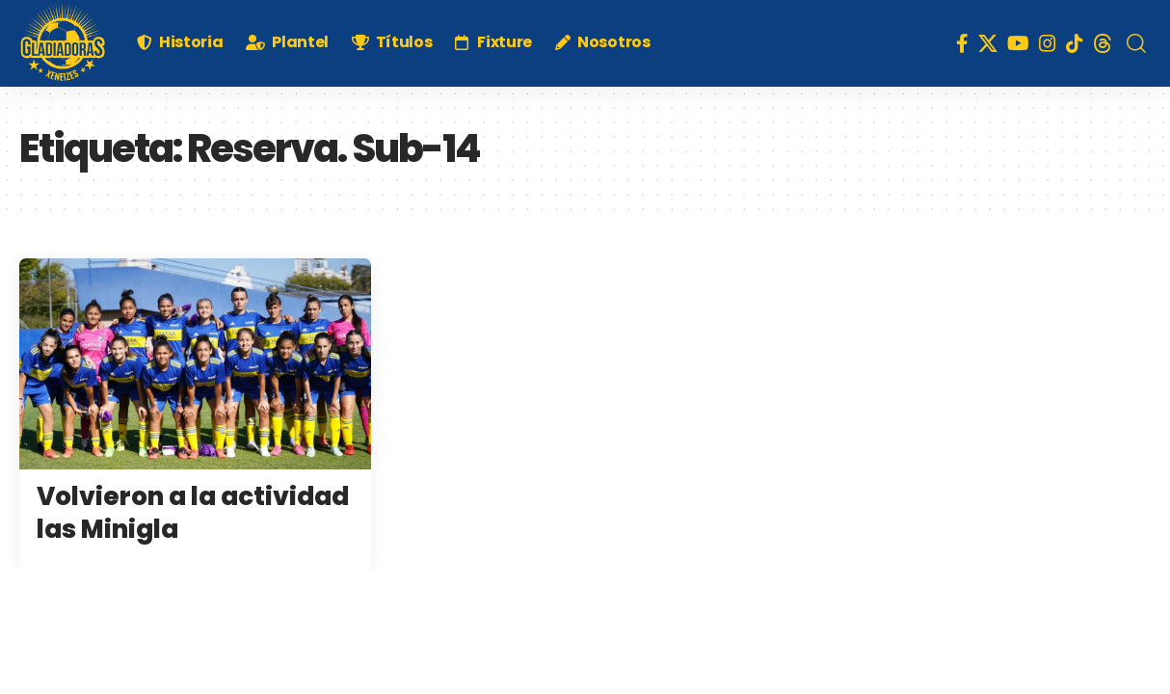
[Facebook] (962, 43)
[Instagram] (1047, 43)
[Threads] (1102, 43)
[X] (987, 43)
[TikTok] (1074, 43)
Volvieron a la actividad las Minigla (193, 513)
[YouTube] (1018, 43)
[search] (1136, 43)
